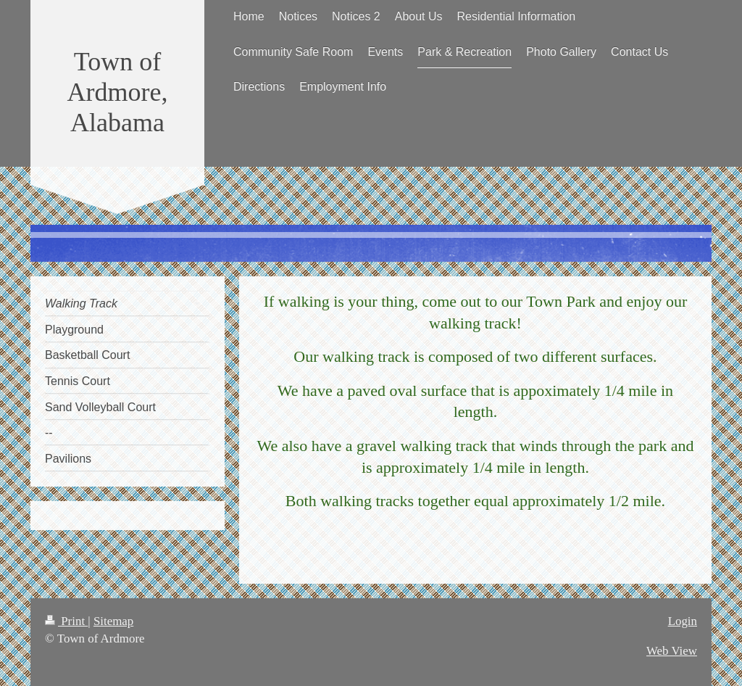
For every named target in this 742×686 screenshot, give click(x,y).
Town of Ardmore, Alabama (117, 92)
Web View (671, 651)
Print (66, 621)
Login (682, 621)
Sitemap (113, 621)
